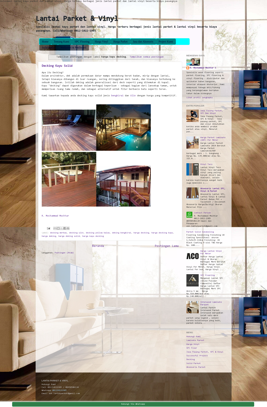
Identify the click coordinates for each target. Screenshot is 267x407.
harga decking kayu (162, 233)
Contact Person (202, 213)
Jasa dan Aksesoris (143, 41)
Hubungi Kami (193, 337)
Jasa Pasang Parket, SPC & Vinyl (204, 352)
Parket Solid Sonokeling (200, 232)
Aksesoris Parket (195, 367)
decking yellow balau (98, 233)
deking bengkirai (121, 233)
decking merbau (58, 233)
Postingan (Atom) (64, 253)
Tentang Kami (61, 41)
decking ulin (76, 233)
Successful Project (197, 356)
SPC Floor (191, 348)
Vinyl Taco (206, 164)
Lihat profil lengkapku (199, 98)
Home (45, 41)
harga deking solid (69, 236)
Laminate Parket (195, 340)
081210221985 (59, 390)
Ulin (133, 96)
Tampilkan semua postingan (147, 57)
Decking (190, 360)
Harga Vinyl (101, 41)
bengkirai (117, 96)
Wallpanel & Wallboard (73, 47)
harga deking (49, 236)
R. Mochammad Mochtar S (203, 68)
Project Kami (166, 41)
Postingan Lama (167, 246)
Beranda (98, 246)
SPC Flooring (81, 41)
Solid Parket (48, 47)
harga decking (141, 233)
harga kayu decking (93, 236)
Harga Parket (120, 41)
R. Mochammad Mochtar (55, 216)
